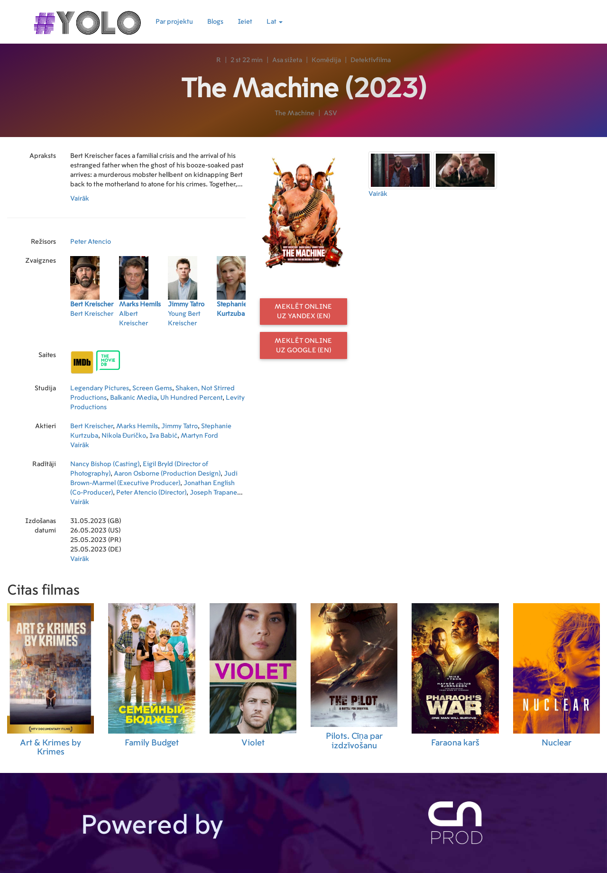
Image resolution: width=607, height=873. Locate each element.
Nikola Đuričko (123, 435)
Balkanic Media (133, 398)
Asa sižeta (287, 60)
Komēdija (326, 60)
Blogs (215, 21)
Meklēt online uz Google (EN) (303, 346)
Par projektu (174, 21)
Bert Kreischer (91, 426)
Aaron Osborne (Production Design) (167, 473)
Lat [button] (275, 21)
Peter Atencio (90, 242)
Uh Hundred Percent (191, 398)
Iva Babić (163, 435)
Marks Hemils (137, 426)
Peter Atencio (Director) (151, 492)
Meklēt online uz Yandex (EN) (303, 311)
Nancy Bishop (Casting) (104, 464)
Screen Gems (152, 388)
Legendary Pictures (99, 388)
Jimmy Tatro (179, 426)
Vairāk (79, 198)
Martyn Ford (199, 435)
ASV (330, 113)
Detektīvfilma (370, 60)
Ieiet (245, 21)
